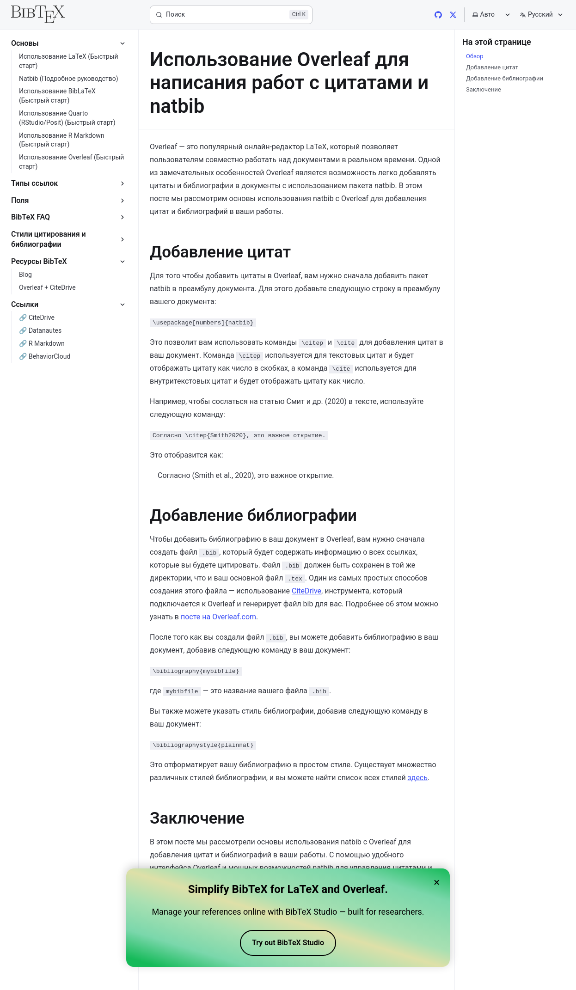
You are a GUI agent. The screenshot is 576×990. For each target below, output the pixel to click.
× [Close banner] (437, 884)
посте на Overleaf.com (218, 616)
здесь (418, 777)
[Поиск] (231, 15)
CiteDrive (306, 591)
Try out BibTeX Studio (288, 945)
